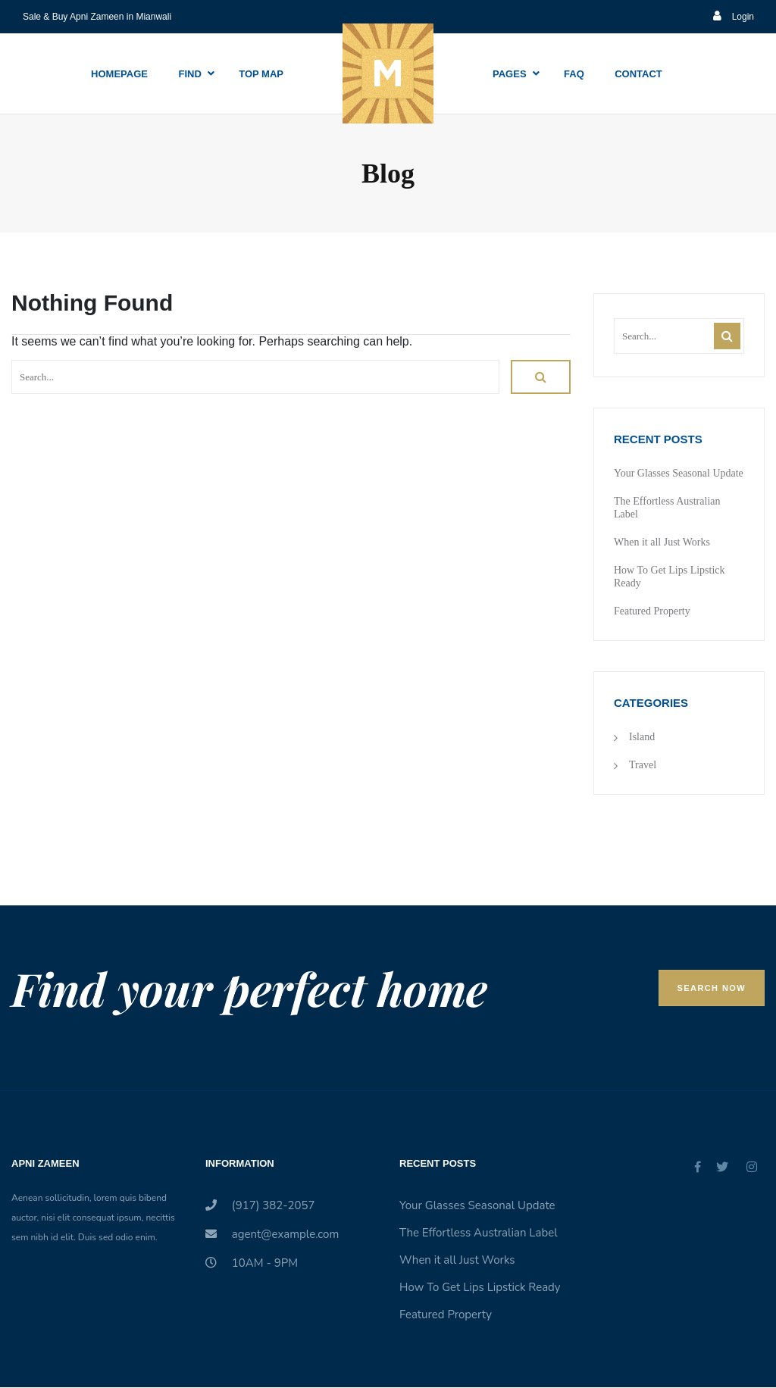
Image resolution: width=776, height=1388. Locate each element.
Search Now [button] (711, 988)
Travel (642, 765)
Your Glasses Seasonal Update (678, 473)
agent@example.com (272, 1234)
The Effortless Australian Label (478, 1232)
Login (733, 16)
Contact (638, 74)
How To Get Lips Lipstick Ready (480, 1287)
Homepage (119, 74)
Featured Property (652, 611)
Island (642, 736)
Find (189, 74)
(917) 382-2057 (260, 1205)
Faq (574, 74)
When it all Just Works (662, 542)
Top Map (261, 74)
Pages (510, 74)
